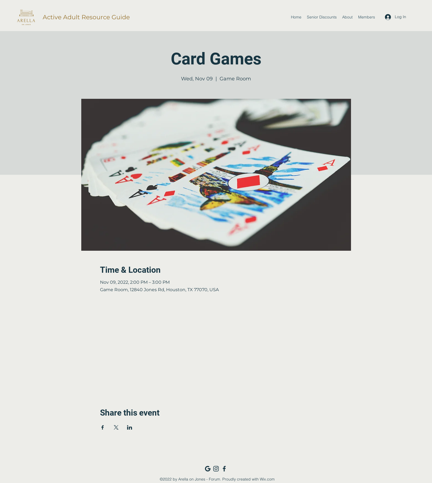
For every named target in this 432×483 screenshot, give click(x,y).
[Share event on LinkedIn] (129, 427)
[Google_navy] (207, 468)
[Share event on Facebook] (102, 427)
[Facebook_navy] (224, 468)
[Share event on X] (116, 427)
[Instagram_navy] (216, 468)
